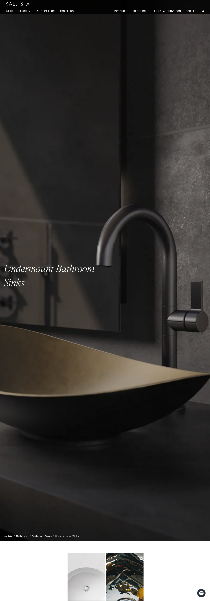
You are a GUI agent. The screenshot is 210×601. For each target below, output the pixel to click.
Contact (192, 11)
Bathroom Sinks (42, 536)
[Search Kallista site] (203, 11)
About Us (66, 11)
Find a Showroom (167, 11)
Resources (141, 11)
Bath (9, 11)
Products (121, 11)
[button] (201, 593)
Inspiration (45, 11)
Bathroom (22, 536)
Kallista (8, 536)
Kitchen (24, 11)
